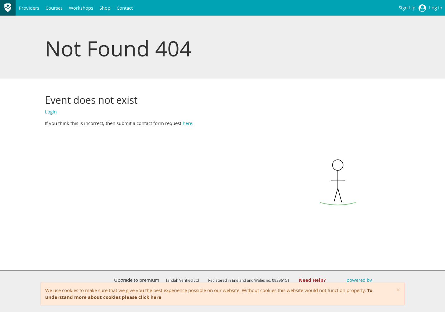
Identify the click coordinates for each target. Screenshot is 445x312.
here (187, 123)
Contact (125, 8)
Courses (54, 8)
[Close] (398, 290)
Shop (104, 8)
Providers (29, 8)
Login (51, 111)
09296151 (280, 280)
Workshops (81, 8)
